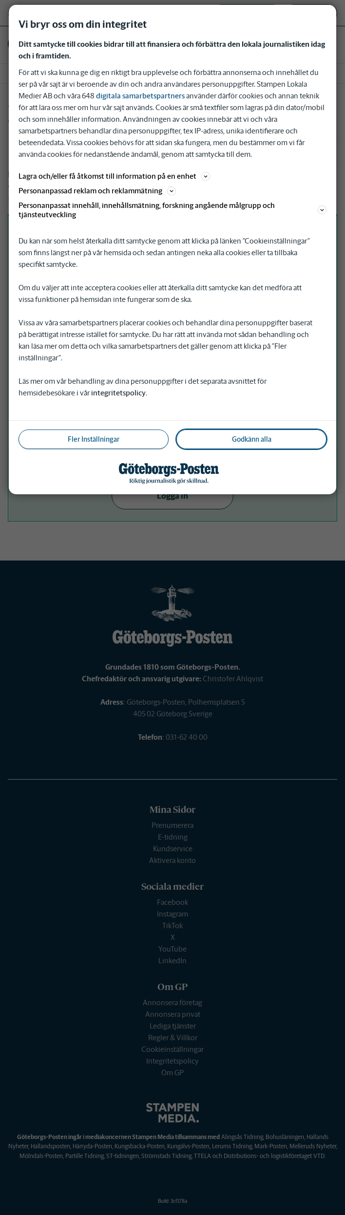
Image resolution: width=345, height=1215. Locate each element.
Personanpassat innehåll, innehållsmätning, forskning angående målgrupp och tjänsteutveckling (173, 210)
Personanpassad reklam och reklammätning (97, 190)
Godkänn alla (251, 439)
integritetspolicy (118, 392)
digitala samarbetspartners (140, 95)
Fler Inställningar (93, 439)
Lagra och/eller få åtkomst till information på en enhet (114, 176)
